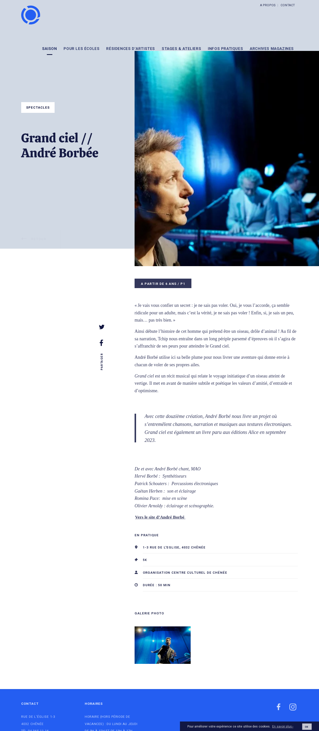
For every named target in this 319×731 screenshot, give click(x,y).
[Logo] (30, 15)
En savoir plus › (282, 729)
